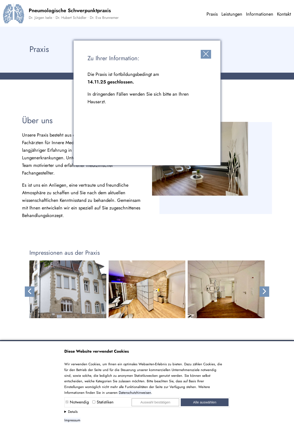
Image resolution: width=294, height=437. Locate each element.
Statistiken (105, 402)
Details (73, 411)
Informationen (259, 14)
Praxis (212, 14)
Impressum (72, 420)
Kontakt (284, 14)
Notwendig (79, 402)
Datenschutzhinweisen (135, 392)
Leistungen (231, 14)
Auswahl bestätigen (155, 402)
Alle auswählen (204, 402)
